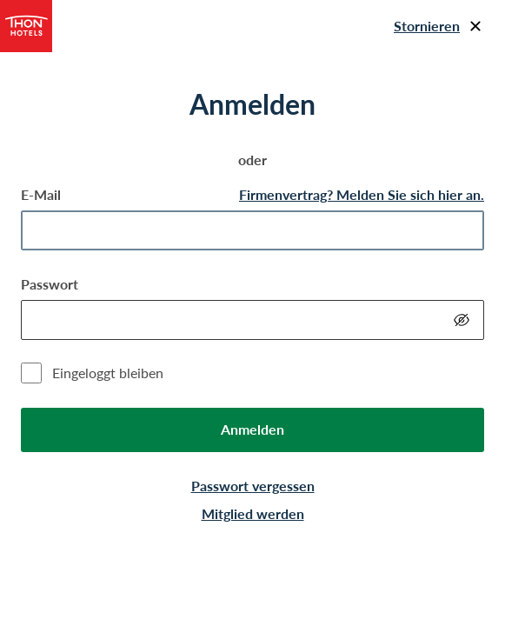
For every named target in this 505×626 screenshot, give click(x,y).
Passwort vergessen (253, 485)
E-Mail (41, 194)
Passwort (49, 284)
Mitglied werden (253, 513)
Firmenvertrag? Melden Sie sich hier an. (361, 194)
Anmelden (252, 429)
